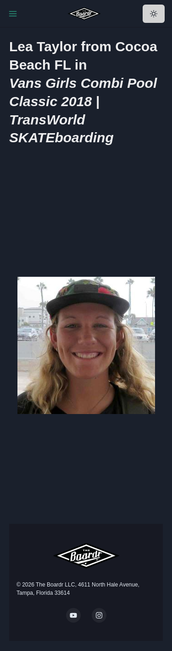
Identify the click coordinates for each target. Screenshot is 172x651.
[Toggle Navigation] (13, 14)
